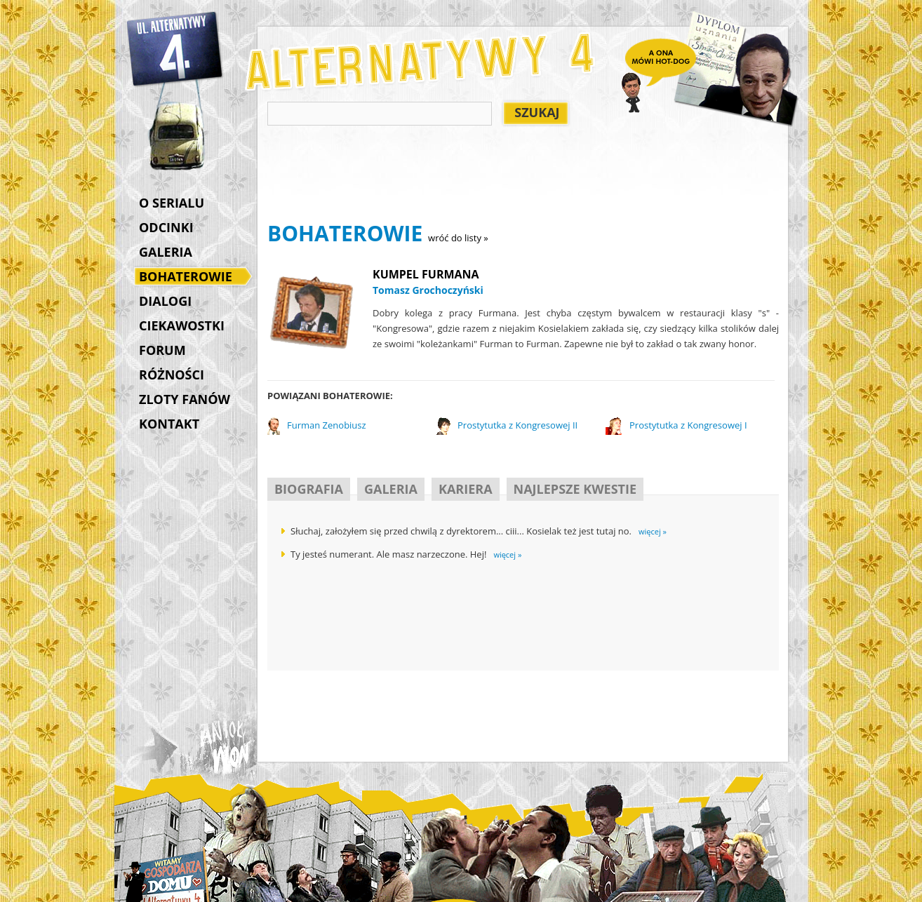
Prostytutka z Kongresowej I (688, 425)
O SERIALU (171, 202)
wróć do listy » (458, 237)
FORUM (162, 350)
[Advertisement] (522, 176)
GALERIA (165, 251)
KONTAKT (169, 423)
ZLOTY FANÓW (184, 399)
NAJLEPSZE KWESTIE (575, 488)
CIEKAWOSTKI (182, 325)
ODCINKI (166, 227)
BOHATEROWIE (189, 277)
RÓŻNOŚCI (171, 374)
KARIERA (466, 488)
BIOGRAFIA (308, 488)
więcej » (653, 531)
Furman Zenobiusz (326, 425)
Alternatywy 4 (175, 49)
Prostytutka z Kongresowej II (517, 425)
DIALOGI (165, 300)
